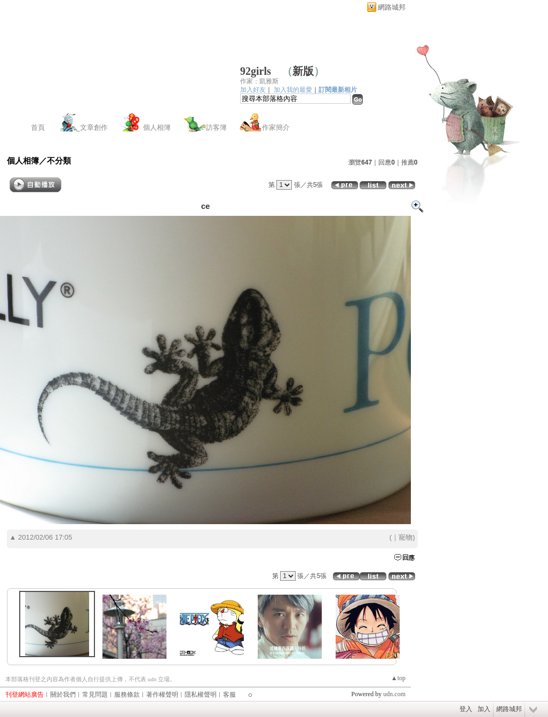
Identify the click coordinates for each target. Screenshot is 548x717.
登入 (465, 709)
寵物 (405, 537)
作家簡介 (276, 127)
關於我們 (63, 694)
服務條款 (127, 694)
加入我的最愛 (293, 89)
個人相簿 (157, 127)
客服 (229, 694)
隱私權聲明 (201, 694)
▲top (398, 678)
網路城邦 (392, 7)
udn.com (394, 694)
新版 (303, 71)
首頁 (38, 127)
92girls (255, 71)
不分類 (59, 160)
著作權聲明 (162, 694)
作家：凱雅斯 (259, 81)
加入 (484, 709)
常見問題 (95, 694)
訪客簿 (216, 127)
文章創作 (94, 127)
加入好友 (253, 89)
